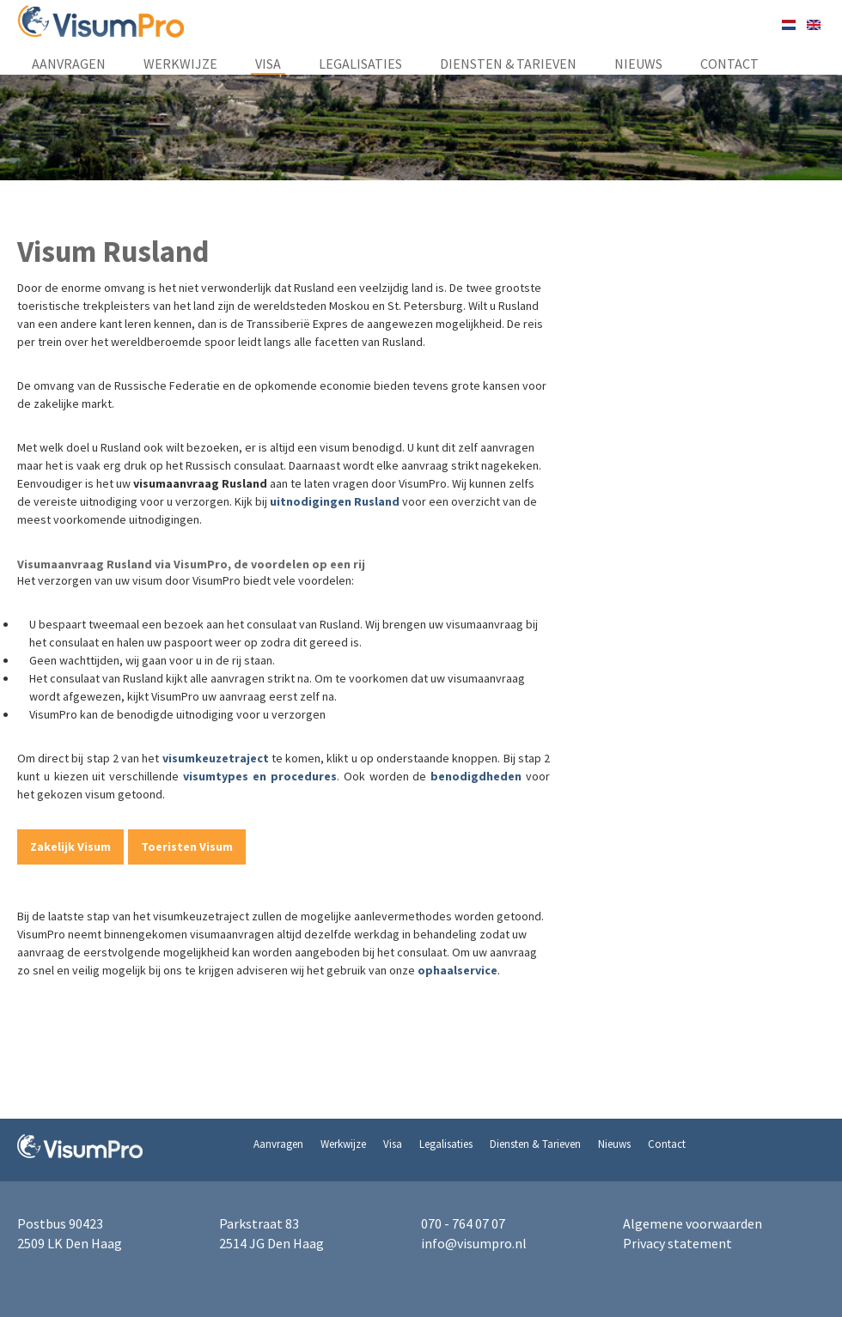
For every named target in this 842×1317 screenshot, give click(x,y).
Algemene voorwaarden (692, 1223)
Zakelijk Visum (70, 846)
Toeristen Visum (187, 846)
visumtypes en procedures (260, 776)
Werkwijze (180, 63)
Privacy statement (677, 1243)
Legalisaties (360, 63)
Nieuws (638, 63)
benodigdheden (476, 776)
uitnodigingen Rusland (335, 501)
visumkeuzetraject (215, 758)
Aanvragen (69, 63)
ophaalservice (457, 970)
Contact (729, 63)
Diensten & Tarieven (508, 63)
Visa (268, 63)
